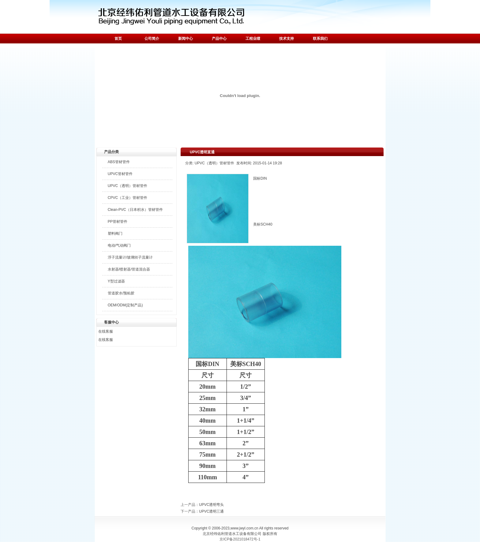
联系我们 (320, 38)
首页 (118, 38)
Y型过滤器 (116, 281)
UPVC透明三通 (211, 511)
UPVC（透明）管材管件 (127, 186)
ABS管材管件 (119, 162)
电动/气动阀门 (119, 245)
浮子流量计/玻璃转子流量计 (130, 257)
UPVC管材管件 (120, 174)
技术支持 (286, 38)
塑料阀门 (115, 233)
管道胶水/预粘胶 (121, 293)
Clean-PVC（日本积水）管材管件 (135, 209)
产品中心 (219, 38)
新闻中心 (185, 38)
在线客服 (105, 331)
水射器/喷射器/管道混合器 (129, 269)
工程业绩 (253, 38)
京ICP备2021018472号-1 (239, 539)
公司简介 (151, 38)
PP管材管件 (117, 221)
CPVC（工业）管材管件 (127, 198)
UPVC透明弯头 (211, 505)
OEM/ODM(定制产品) (125, 305)
